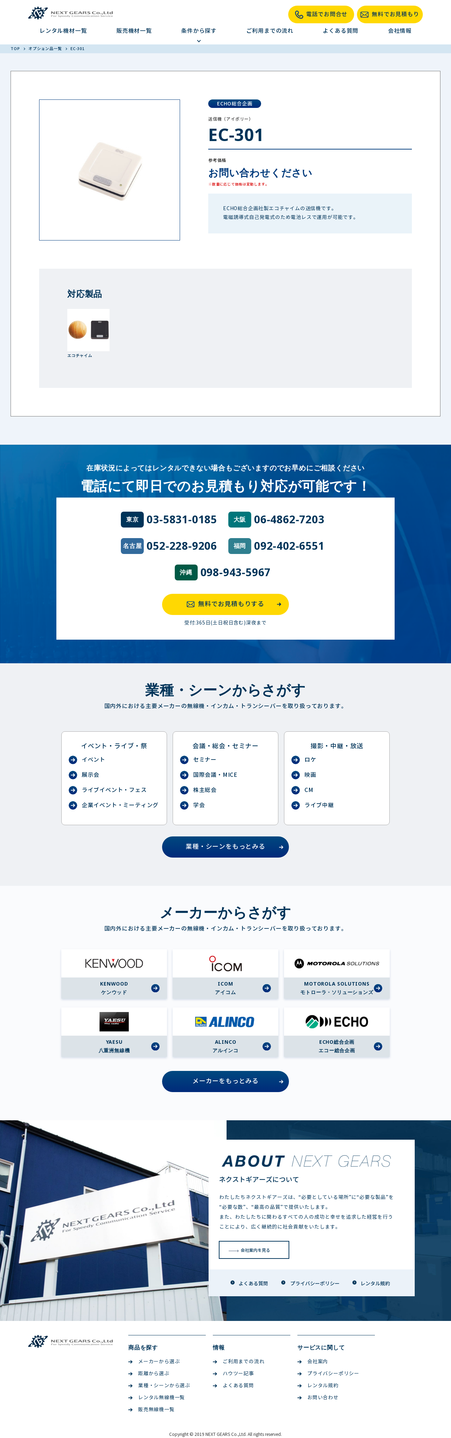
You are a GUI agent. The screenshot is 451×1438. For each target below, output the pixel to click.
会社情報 (400, 31)
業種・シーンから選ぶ (159, 1386)
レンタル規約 (318, 1386)
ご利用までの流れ (270, 31)
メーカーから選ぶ (154, 1362)
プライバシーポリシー (328, 1374)
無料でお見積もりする (236, 604)
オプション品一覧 (46, 48)
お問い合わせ (318, 1398)
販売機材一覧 (134, 31)
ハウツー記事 (233, 1374)
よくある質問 (340, 31)
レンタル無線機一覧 (156, 1398)
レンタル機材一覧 (63, 31)
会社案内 (312, 1362)
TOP (16, 48)
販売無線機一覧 (151, 1410)
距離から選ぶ (148, 1374)
